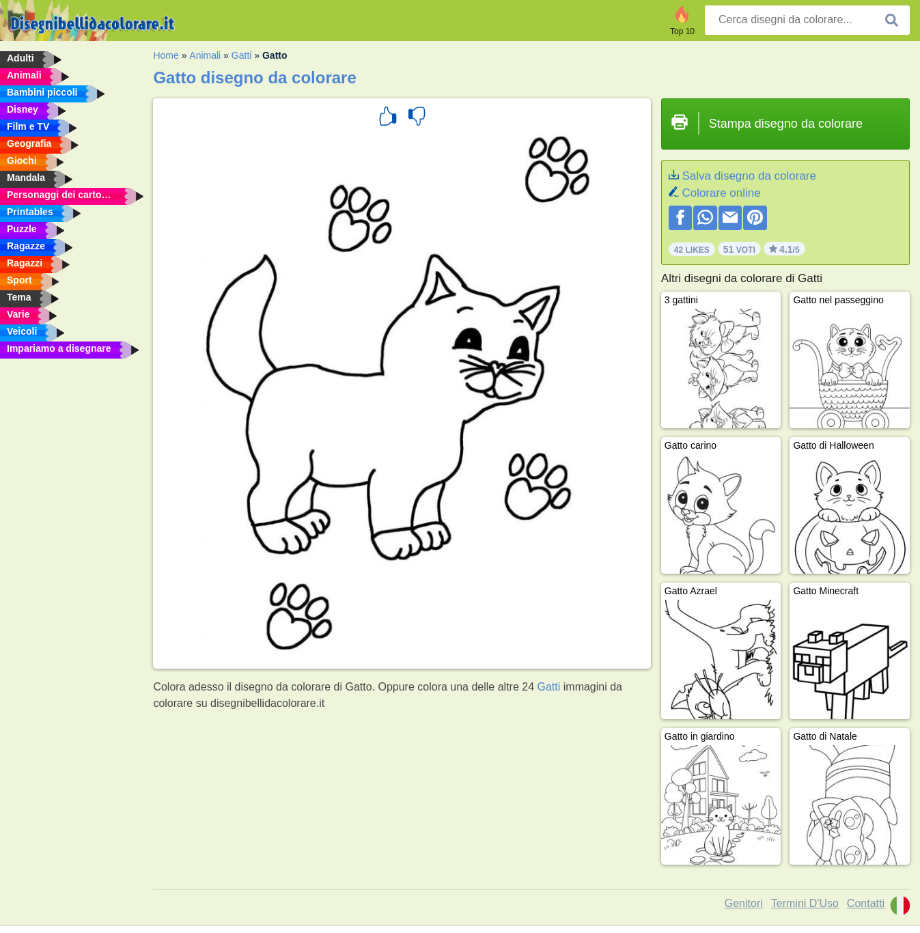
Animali (205, 55)
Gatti (242, 55)
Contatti (865, 903)
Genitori (744, 903)
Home (165, 55)
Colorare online (721, 192)
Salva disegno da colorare (749, 175)
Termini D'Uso (805, 903)
